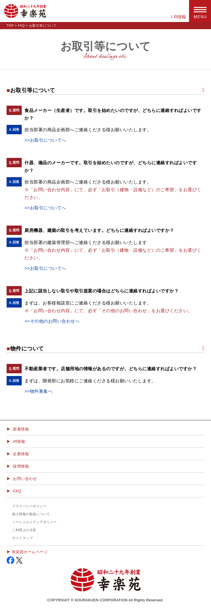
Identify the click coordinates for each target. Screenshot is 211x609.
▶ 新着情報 (18, 429)
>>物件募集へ (38, 391)
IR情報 (19, 441)
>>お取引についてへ (45, 140)
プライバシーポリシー (29, 506)
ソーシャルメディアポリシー (34, 522)
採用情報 (21, 466)
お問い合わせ (25, 478)
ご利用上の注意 (24, 530)
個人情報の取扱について (31, 514)
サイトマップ (22, 538)
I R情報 (178, 17)
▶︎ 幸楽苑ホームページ (27, 552)
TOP (10, 26)
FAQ (21, 26)
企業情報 (21, 454)
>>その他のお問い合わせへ (52, 321)
